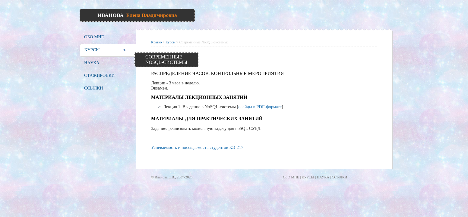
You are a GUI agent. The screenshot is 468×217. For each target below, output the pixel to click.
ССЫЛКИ (93, 88)
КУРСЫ (92, 49)
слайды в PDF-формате (260, 106)
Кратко (156, 42)
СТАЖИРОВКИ (99, 75)
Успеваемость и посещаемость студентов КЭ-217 (197, 147)
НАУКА (92, 62)
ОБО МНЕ (94, 36)
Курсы (171, 42)
